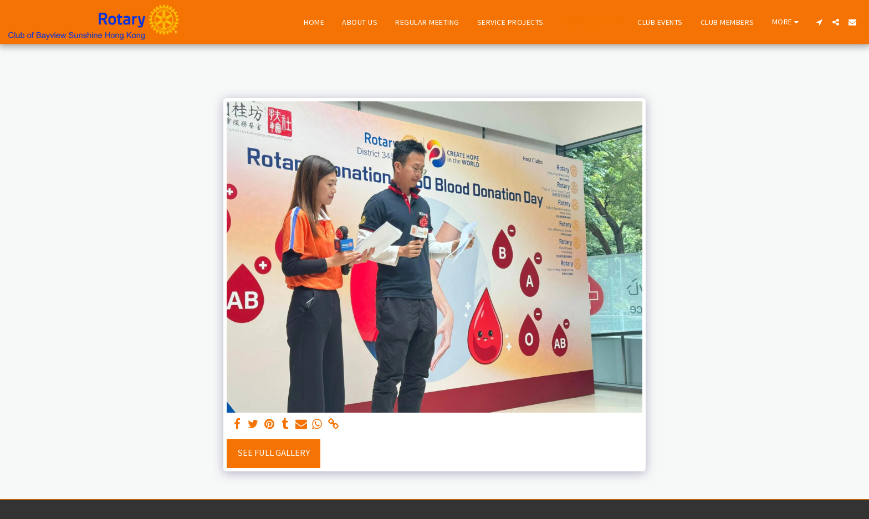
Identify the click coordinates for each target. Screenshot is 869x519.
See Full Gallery (273, 453)
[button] (819, 22)
